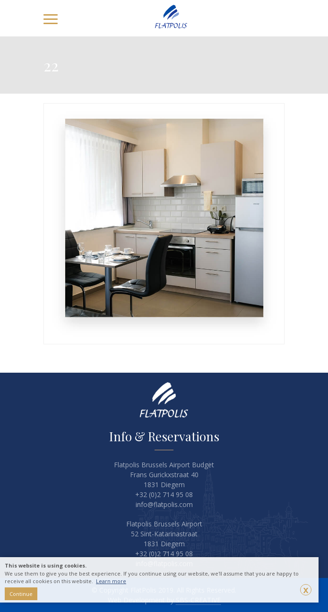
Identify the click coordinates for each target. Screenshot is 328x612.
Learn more (111, 581)
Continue (21, 593)
